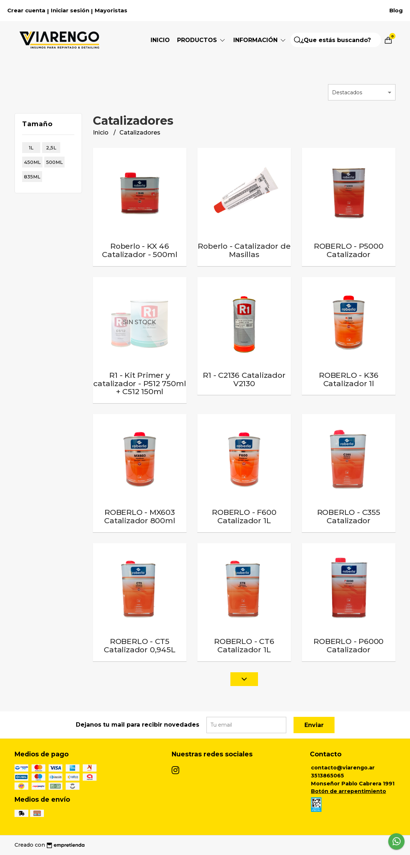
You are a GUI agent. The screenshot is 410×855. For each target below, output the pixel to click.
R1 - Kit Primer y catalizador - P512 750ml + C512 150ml (139, 383)
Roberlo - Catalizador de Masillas (244, 250)
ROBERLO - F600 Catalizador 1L (244, 516)
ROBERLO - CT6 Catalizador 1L (244, 645)
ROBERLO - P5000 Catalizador (349, 250)
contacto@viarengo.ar (343, 767)
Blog (396, 10)
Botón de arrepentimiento (348, 791)
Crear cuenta (26, 10)
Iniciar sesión (70, 10)
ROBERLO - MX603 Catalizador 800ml (139, 516)
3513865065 (327, 775)
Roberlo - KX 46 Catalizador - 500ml (139, 250)
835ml (32, 176)
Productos (201, 40)
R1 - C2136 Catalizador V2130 (244, 379)
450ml (32, 162)
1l (31, 147)
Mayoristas (111, 10)
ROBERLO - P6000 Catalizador (348, 645)
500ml (54, 162)
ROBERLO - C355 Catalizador (348, 516)
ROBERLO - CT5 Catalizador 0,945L (139, 645)
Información (260, 40)
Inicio (160, 40)
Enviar (314, 725)
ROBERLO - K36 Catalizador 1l (348, 379)
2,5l (51, 147)
